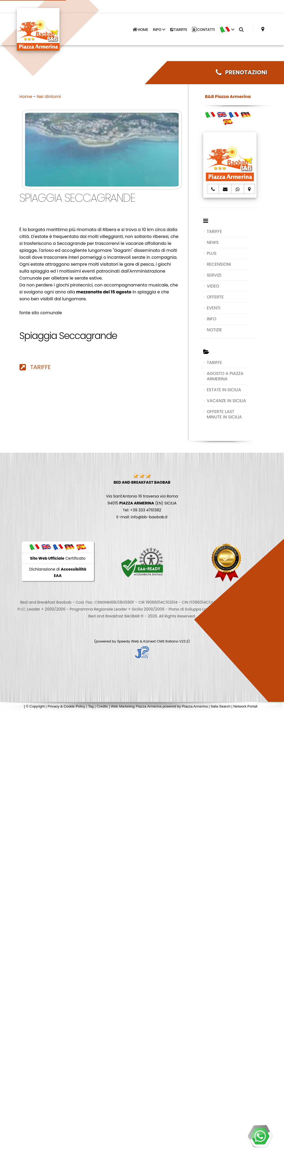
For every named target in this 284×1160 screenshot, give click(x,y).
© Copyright (35, 706)
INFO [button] (159, 29)
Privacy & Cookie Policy (66, 706)
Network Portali (245, 706)
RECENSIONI (219, 264)
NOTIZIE (214, 330)
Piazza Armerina (195, 706)
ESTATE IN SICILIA (224, 390)
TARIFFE (178, 29)
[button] (226, 29)
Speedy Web (128, 641)
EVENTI (213, 308)
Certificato (58, 558)
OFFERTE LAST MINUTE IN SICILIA (224, 414)
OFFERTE (215, 297)
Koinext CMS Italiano (161, 641)
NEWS (212, 242)
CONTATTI (203, 29)
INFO (211, 319)
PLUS (211, 253)
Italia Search (220, 706)
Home (25, 97)
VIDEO (213, 286)
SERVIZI (214, 275)
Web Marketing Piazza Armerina (136, 706)
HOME (140, 29)
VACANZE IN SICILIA (226, 401)
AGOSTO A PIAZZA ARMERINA (225, 376)
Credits (102, 706)
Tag (91, 706)
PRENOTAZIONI (241, 72)
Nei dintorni (49, 97)
